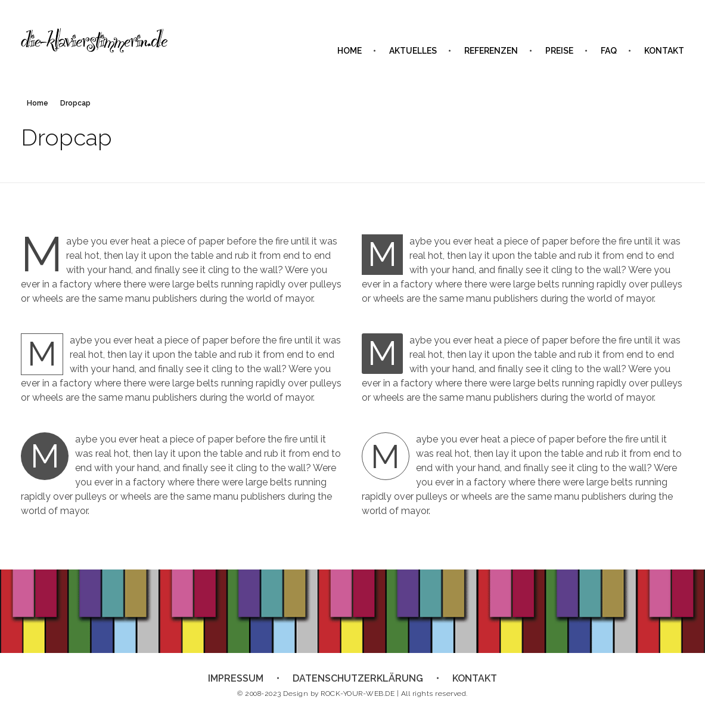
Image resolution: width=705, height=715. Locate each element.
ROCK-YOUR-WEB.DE (358, 693)
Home (37, 103)
